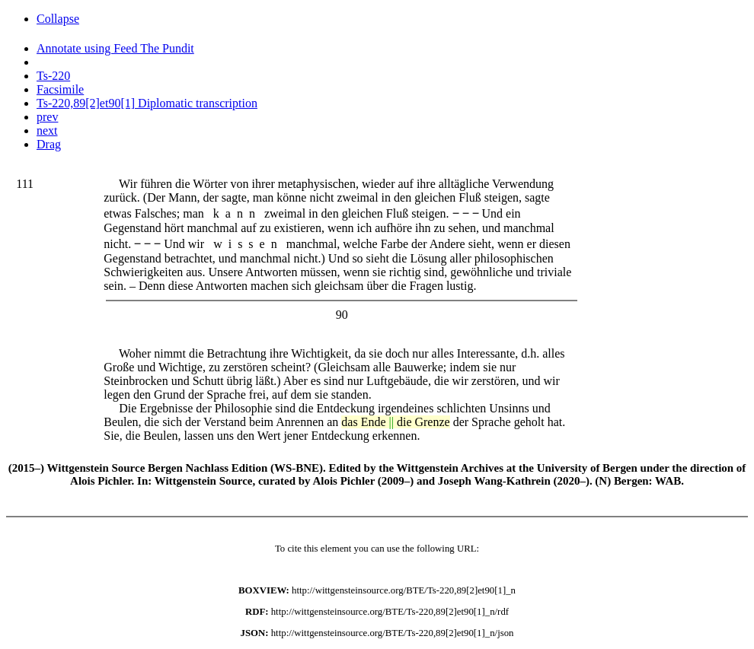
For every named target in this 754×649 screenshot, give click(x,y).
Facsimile (60, 89)
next (47, 130)
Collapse (58, 18)
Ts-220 (53, 75)
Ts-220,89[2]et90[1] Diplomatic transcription (147, 103)
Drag (49, 144)
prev (47, 116)
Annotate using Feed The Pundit (115, 48)
